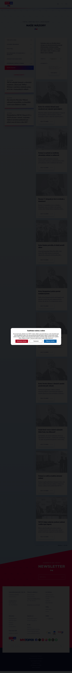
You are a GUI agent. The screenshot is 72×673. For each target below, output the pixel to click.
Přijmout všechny (50, 341)
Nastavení (36, 341)
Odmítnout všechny (21, 341)
